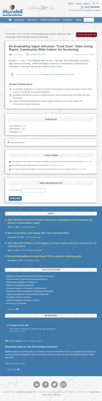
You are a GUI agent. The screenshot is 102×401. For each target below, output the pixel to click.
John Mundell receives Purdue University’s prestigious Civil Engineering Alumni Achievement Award (46, 162)
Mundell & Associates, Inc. (26, 392)
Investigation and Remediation (53, 74)
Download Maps (18, 363)
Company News (29, 227)
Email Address (15, 190)
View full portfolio (18, 142)
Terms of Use (47, 395)
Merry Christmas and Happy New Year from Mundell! (30, 165)
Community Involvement (32, 250)
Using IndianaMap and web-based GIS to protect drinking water (45, 256)
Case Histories (15, 126)
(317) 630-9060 (89, 7)
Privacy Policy (94, 392)
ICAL (25, 341)
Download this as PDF (37, 55)
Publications (14, 132)
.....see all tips (12, 369)
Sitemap (57, 395)
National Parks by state (17, 331)
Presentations (14, 129)
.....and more (12, 309)
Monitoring (70, 74)
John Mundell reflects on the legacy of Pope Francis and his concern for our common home (43, 169)
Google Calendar (35, 341)
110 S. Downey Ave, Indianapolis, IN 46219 (84, 10)
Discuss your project (87, 35)
